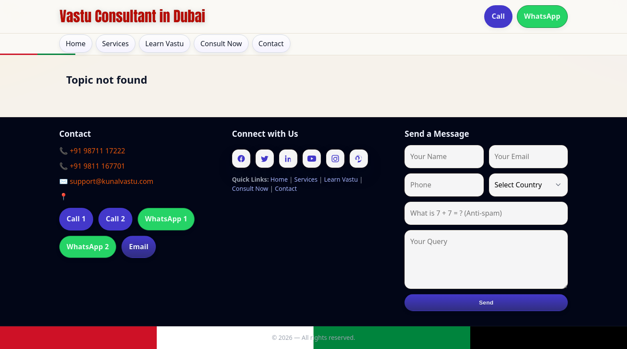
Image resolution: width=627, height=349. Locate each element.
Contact (271, 43)
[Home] (132, 16)
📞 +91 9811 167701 (92, 166)
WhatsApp (542, 16)
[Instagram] (335, 158)
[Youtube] (312, 158)
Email (138, 246)
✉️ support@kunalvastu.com (106, 181)
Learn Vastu (164, 43)
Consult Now (221, 43)
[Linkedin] (288, 158)
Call (498, 16)
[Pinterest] (359, 158)
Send (486, 302)
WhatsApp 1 (166, 219)
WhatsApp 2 (88, 246)
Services (115, 43)
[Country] (528, 185)
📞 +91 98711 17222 (92, 151)
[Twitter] (265, 158)
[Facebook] (241, 158)
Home (76, 43)
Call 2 (115, 219)
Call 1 (76, 219)
